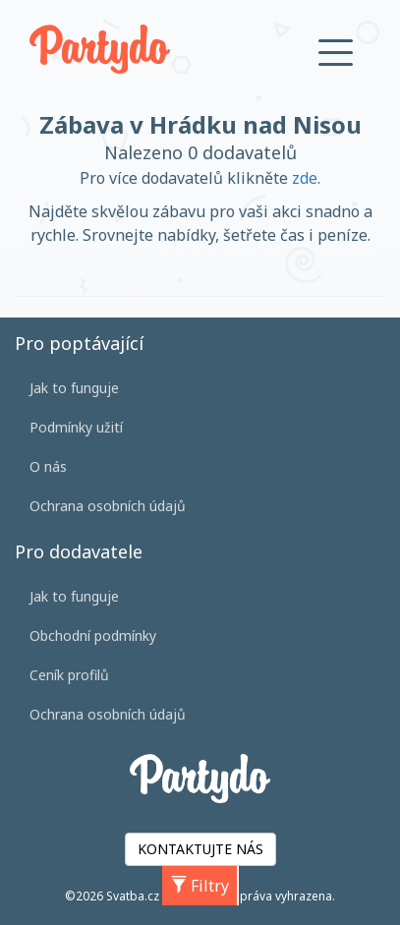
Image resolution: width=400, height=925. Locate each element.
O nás (48, 466)
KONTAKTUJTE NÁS (200, 848)
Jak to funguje (74, 387)
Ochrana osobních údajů (107, 505)
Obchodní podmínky (92, 635)
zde (304, 178)
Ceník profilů (69, 674)
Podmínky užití (76, 427)
